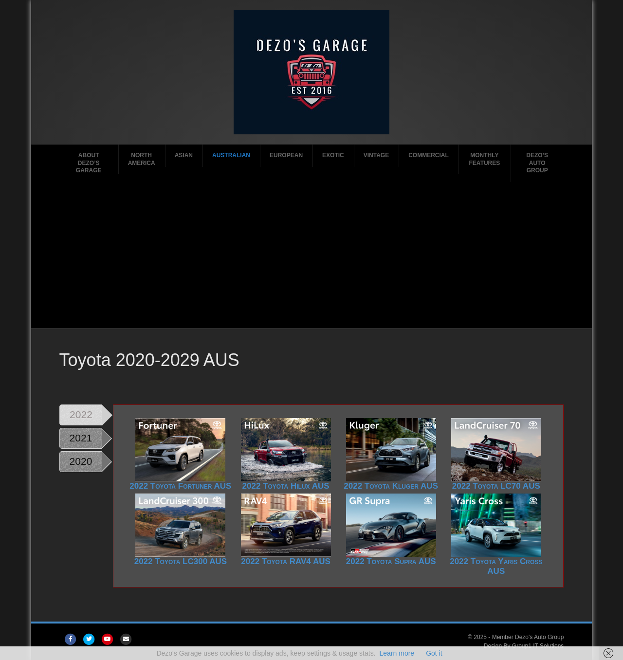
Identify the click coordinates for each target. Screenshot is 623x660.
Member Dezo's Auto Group (528, 637)
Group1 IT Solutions (538, 645)
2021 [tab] (81, 437)
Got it (434, 653)
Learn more (397, 653)
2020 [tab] (81, 461)
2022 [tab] (81, 414)
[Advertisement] (311, 255)
